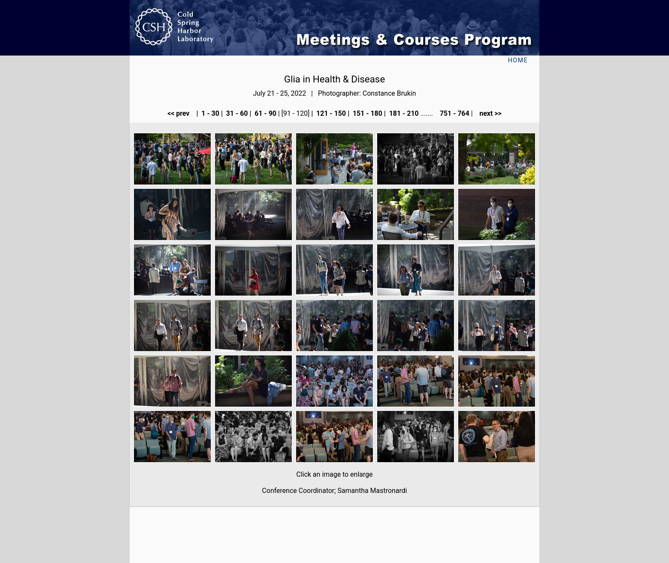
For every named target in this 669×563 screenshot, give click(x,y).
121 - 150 (330, 113)
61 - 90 (264, 113)
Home (518, 60)
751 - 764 (453, 113)
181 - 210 (403, 113)
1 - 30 (209, 113)
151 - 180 (366, 113)
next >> (488, 113)
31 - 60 (236, 113)
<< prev (181, 113)
